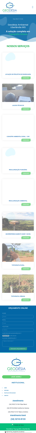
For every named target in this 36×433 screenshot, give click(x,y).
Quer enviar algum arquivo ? (11, 333)
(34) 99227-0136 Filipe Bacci (18, 404)
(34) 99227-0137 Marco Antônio (18, 412)
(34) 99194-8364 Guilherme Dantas (18, 408)
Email (4, 320)
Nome (4, 313)
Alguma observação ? (9, 338)
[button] (32, 7)
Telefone (5, 326)
